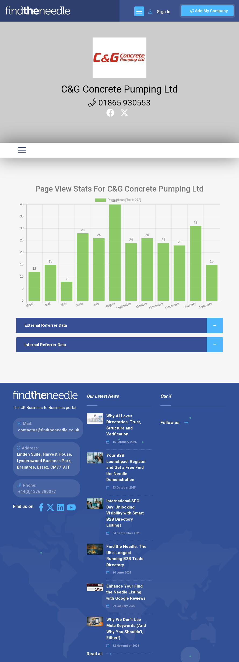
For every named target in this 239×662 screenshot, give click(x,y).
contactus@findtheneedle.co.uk (48, 430)
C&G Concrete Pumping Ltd (119, 89)
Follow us (174, 422)
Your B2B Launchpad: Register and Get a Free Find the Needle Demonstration (126, 467)
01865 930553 (119, 102)
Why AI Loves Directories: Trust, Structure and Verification (123, 425)
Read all (99, 653)
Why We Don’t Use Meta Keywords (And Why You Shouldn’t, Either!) (126, 628)
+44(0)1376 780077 (37, 491)
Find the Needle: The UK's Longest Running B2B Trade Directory (126, 555)
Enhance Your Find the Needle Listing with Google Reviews (126, 592)
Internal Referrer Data (123, 345)
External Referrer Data (123, 325)
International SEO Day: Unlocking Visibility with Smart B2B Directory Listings (125, 513)
